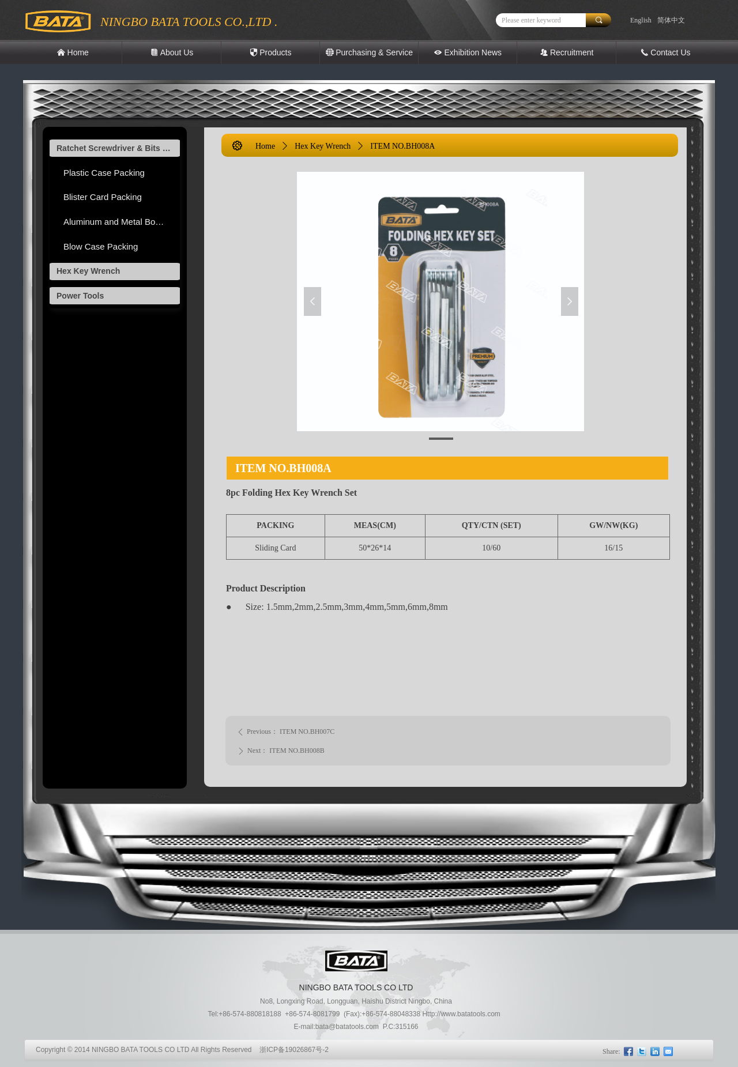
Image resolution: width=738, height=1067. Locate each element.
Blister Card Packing (102, 197)
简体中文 (671, 20)
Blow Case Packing (100, 246)
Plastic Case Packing (104, 173)
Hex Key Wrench (88, 271)
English (641, 20)
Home (265, 146)
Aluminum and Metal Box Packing (121, 222)
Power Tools (80, 295)
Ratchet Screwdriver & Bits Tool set (118, 148)
